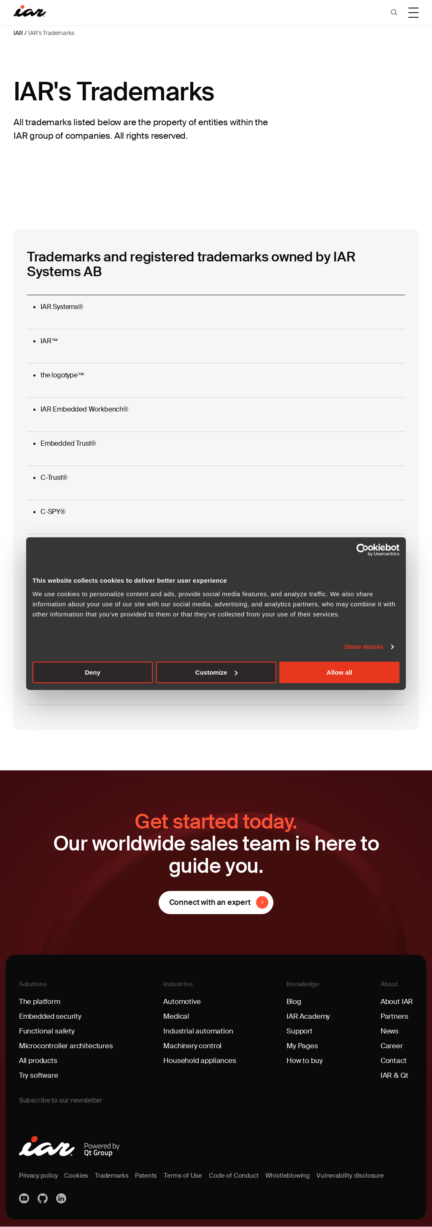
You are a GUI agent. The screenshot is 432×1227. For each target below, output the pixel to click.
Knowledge (303, 984)
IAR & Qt (393, 1076)
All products (39, 1061)
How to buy (305, 1061)
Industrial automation (199, 1031)
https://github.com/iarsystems (43, 1198)
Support (300, 1031)
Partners (393, 1017)
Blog (294, 1002)
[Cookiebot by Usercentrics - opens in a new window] (363, 550)
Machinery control (193, 1046)
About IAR (396, 1002)
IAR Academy (309, 1017)
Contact (392, 1061)
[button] (393, 13)
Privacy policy (39, 1175)
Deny (92, 672)
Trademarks (116, 1175)
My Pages (302, 1046)
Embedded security (51, 1017)
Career (390, 1046)
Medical (176, 1017)
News (388, 1031)
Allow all (339, 672)
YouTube (25, 1198)
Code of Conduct (241, 1175)
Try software (39, 1076)
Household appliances (201, 1061)
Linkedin (62, 1198)
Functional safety (47, 1031)
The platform (40, 1002)
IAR (18, 33)
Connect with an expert (209, 902)
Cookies (79, 1175)
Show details (363, 646)
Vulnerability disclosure (362, 1175)
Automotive (182, 1002)
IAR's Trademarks (51, 33)
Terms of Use (189, 1175)
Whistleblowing (297, 1175)
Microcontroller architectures (67, 1046)
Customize (216, 672)
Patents (151, 1175)
